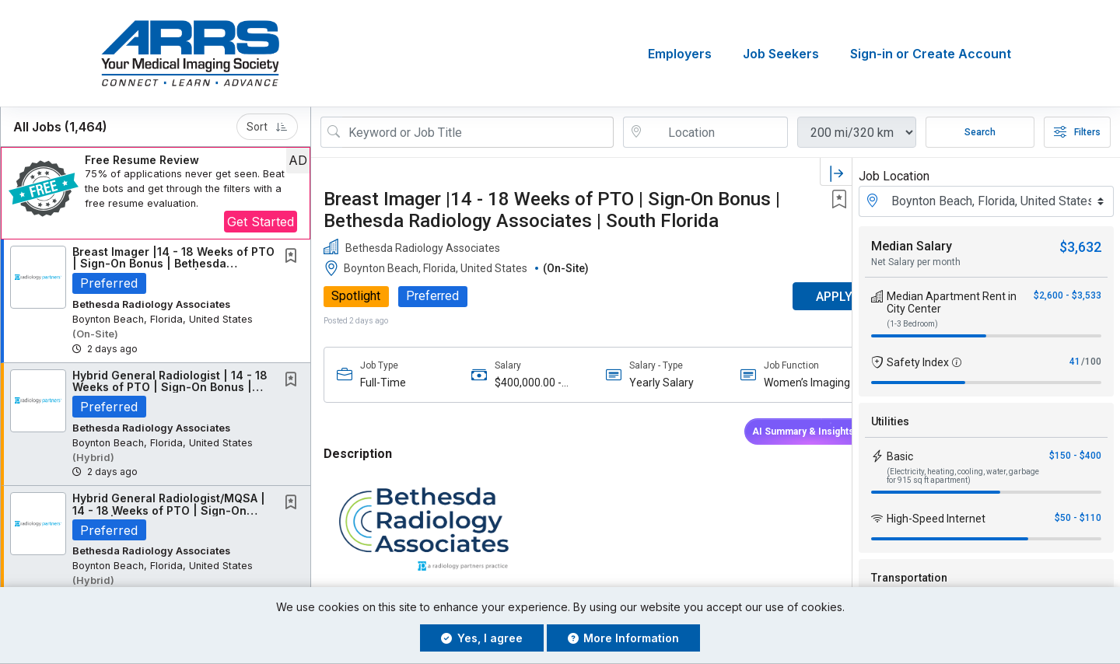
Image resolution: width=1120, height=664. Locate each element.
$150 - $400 (1075, 455)
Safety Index (918, 362)
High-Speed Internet (936, 518)
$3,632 (1080, 247)
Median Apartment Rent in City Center (952, 302)
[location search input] (716, 132)
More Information (624, 638)
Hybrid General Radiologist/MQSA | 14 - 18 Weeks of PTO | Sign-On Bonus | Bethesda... (168, 510)
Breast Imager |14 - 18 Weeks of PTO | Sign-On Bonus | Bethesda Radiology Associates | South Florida (552, 210)
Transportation (909, 577)
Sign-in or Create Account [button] (930, 53)
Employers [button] (680, 53)
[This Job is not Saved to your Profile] (294, 257)
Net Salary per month (916, 262)
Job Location (894, 176)
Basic (900, 456)
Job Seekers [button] (781, 53)
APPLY (797, 296)
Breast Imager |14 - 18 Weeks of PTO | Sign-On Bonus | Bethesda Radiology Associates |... (173, 263)
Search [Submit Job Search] (980, 132)
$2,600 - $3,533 (1067, 295)
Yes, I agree (482, 638)
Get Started (260, 221)
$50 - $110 (1078, 517)
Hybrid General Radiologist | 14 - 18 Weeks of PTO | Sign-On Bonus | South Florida (170, 387)
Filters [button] (1077, 132)
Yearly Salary (643, 382)
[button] (155, 193)
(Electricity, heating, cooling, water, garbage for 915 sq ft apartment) (963, 475)
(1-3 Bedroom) (912, 324)
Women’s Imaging (780, 382)
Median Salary (911, 246)
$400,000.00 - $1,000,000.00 (520, 383)
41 (1074, 361)
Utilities (890, 421)
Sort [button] (267, 127)
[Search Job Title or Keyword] (478, 132)
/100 (1091, 361)
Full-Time (383, 382)
